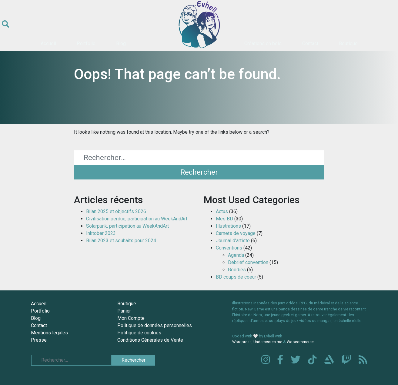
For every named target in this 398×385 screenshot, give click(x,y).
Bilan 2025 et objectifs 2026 (116, 211)
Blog (121, 43)
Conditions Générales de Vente (150, 340)
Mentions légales (49, 333)
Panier (124, 311)
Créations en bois (263, 43)
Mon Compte (131, 318)
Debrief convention (248, 262)
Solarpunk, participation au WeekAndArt (127, 226)
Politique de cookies (139, 333)
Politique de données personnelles (154, 325)
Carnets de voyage (236, 233)
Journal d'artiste (233, 240)
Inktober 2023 (101, 233)
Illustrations (228, 226)
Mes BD (224, 219)
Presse (39, 340)
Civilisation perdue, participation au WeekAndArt (136, 219)
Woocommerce (300, 342)
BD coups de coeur (236, 277)
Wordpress (242, 342)
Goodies (237, 270)
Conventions (229, 248)
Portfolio (86, 43)
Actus (222, 211)
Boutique (348, 43)
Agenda (236, 255)
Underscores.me (267, 342)
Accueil (48, 43)
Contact (310, 43)
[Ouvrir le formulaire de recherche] (5, 24)
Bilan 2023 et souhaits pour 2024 (121, 240)
